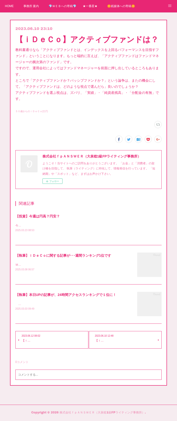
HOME (9, 6)
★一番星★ (90, 6)
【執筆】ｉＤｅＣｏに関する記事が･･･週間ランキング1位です (63, 256)
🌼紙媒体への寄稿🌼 (121, 6)
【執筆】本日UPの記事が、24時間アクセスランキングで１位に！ (65, 295)
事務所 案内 (31, 6)
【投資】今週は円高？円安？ (37, 216)
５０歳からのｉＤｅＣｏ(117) (31, 111)
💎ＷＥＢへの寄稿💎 (62, 6)
